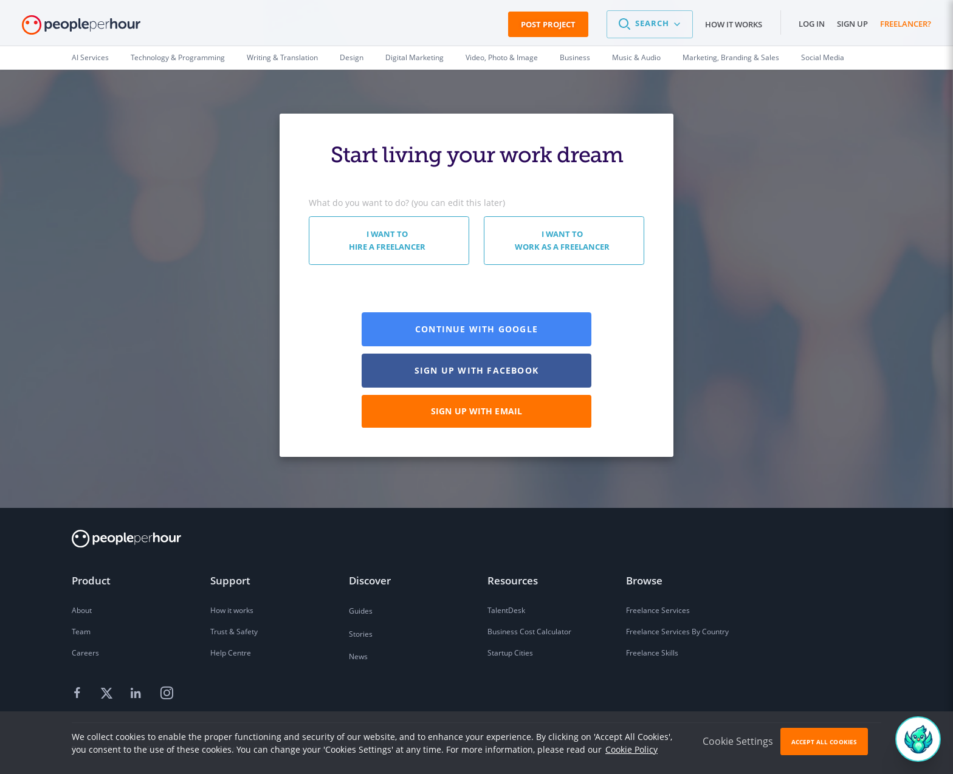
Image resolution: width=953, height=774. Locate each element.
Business (575, 57)
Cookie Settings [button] (738, 741)
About (82, 610)
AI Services (90, 57)
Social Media (822, 57)
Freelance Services (658, 610)
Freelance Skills (652, 653)
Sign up (852, 23)
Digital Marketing (414, 57)
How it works (733, 24)
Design (351, 57)
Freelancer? (905, 23)
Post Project (548, 24)
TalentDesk (506, 610)
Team (81, 631)
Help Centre (230, 653)
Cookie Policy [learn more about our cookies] (631, 749)
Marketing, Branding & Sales (731, 57)
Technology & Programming (178, 57)
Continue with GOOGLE (476, 329)
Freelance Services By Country (677, 631)
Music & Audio (636, 57)
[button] (650, 24)
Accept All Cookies (824, 742)
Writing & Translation (282, 57)
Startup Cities (510, 653)
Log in (812, 23)
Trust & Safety (234, 631)
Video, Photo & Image (502, 57)
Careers (85, 653)
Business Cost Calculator (529, 631)
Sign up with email (476, 411)
